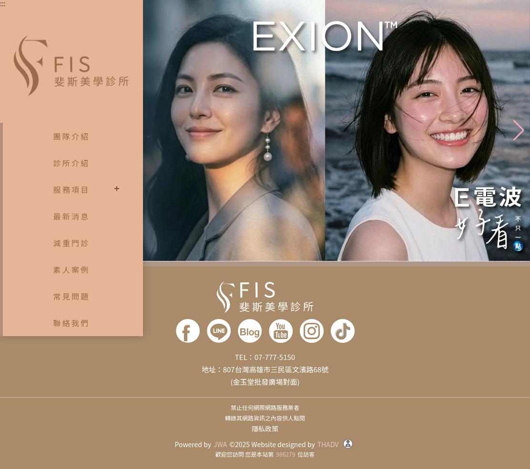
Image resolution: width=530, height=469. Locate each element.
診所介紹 (71, 163)
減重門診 (71, 243)
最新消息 (71, 216)
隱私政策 (265, 428)
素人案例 (71, 269)
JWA (220, 444)
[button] (518, 130)
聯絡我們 (71, 323)
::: (3, 3)
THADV (328, 444)
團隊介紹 (71, 136)
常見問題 (71, 296)
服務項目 (71, 189)
